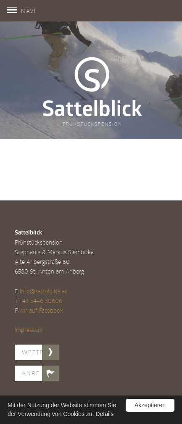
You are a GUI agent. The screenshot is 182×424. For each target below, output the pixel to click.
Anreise (36, 373)
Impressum (29, 330)
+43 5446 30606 (40, 301)
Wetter (35, 352)
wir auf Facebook (41, 310)
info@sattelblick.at (43, 291)
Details (104, 414)
